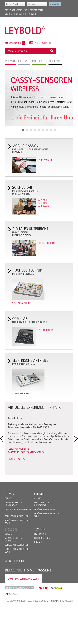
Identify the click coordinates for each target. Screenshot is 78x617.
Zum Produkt (45, 160)
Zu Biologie (43, 206)
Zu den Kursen (46, 330)
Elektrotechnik (42, 538)
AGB (30, 601)
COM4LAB (38, 542)
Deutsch (9, 13)
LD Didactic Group (16, 601)
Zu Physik (42, 200)
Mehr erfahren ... (18, 459)
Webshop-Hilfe (15, 561)
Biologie (11, 529)
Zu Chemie (43, 203)
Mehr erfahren (47, 243)
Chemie (39, 494)
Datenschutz (41, 601)
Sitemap (55, 601)
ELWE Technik (11, 594)
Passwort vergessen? (16, 10)
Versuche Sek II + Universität (13, 504)
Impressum (67, 601)
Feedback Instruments (56, 588)
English (20, 13)
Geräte (8, 498)
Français (31, 13)
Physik (9, 494)
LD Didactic (19, 588)
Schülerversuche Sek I (16, 516)
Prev (2, 439)
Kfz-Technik (40, 534)
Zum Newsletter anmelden (23, 578)
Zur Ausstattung (22, 303)
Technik (39, 529)
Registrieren (36, 10)
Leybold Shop (42, 588)
